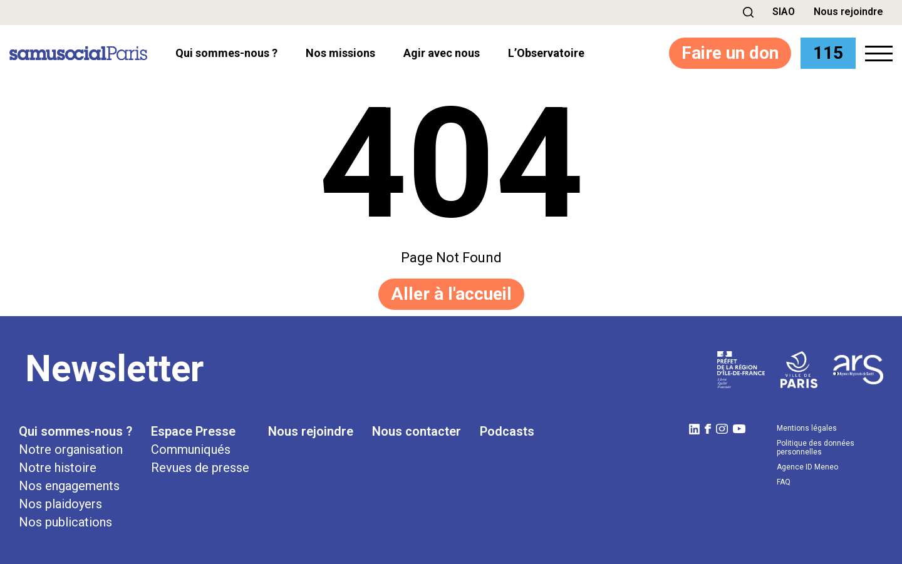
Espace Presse (193, 431)
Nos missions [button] (340, 53)
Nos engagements (69, 485)
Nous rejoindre (848, 12)
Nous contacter (416, 431)
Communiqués (191, 449)
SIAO (783, 12)
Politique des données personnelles (815, 447)
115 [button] (828, 53)
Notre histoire (57, 467)
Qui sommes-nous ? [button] (226, 53)
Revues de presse (200, 467)
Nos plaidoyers (60, 503)
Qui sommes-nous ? (75, 431)
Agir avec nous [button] (441, 53)
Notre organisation (71, 449)
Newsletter (114, 368)
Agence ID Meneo (807, 467)
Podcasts (507, 431)
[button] (748, 12)
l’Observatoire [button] (546, 53)
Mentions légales (807, 428)
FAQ (784, 482)
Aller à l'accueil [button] (451, 294)
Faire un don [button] (730, 53)
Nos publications (65, 522)
